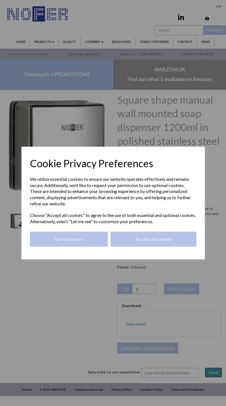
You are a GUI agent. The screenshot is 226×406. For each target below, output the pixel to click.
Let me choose (69, 239)
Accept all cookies (153, 239)
